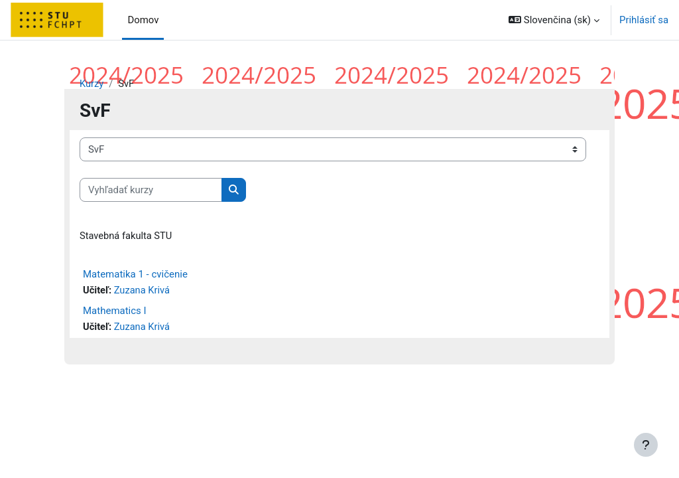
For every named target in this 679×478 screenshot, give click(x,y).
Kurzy (92, 84)
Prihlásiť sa (643, 20)
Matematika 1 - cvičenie (135, 275)
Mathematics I (115, 311)
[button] (554, 20)
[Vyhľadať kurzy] (151, 190)
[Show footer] (646, 445)
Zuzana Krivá (143, 291)
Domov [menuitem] (142, 20)
